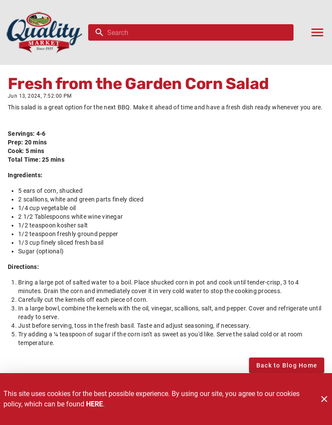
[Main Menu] (317, 32)
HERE (94, 404)
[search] (197, 32)
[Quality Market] (46, 32)
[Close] (324, 399)
